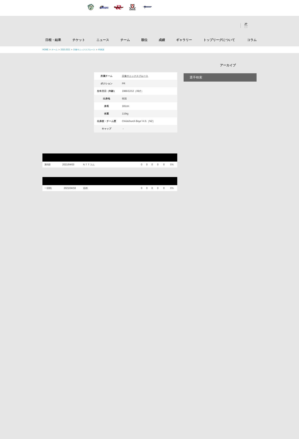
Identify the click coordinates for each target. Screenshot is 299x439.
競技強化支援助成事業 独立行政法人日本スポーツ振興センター (223, 378)
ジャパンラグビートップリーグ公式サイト (64, 26)
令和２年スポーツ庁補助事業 (223, 393)
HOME (45, 50)
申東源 (101, 50)
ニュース (102, 40)
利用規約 (126, 411)
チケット (78, 40)
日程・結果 (53, 40)
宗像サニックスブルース (84, 50)
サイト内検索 (254, 25)
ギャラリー (184, 40)
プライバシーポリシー (148, 411)
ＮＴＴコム (91, 165)
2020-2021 (65, 50)
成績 (162, 40)
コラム (252, 40)
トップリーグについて (219, 40)
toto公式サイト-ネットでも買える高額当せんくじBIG (223, 363)
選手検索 (196, 93)
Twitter (212, 25)
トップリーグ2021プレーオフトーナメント (78, 175)
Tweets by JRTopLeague (153, 267)
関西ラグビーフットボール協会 (223, 302)
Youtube (233, 25)
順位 (144, 40)
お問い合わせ (173, 411)
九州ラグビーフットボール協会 (223, 317)
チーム (125, 40)
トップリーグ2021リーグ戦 (66, 149)
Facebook (222, 25)
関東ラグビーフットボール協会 (223, 287)
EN (246, 27)
